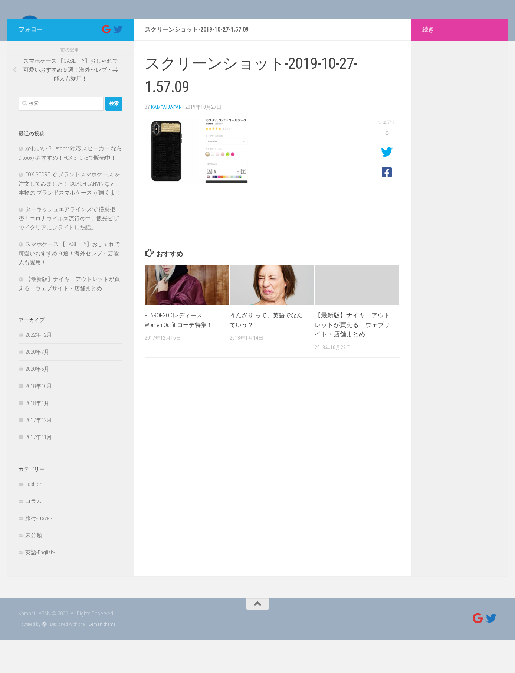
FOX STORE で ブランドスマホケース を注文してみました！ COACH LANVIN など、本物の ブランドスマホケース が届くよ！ (70, 217)
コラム (33, 534)
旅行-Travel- (38, 551)
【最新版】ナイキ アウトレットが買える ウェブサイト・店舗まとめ (352, 357)
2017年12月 (38, 453)
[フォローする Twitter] (118, 62)
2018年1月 (37, 436)
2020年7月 (37, 385)
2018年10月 (38, 419)
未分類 (33, 568)
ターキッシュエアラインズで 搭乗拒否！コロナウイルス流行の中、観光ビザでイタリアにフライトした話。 (69, 251)
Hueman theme (100, 657)
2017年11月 (38, 470)
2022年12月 (38, 368)
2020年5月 (37, 402)
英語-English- (40, 585)
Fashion (33, 517)
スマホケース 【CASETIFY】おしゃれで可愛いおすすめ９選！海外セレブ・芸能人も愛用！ (69, 286)
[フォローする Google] (106, 62)
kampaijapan (167, 140)
